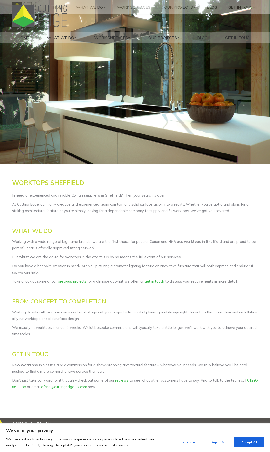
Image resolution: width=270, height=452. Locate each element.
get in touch (154, 281)
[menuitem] (23, 37)
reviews (121, 380)
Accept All (249, 442)
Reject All (218, 442)
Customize (187, 442)
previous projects (72, 281)
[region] (135, 437)
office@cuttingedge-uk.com (64, 387)
